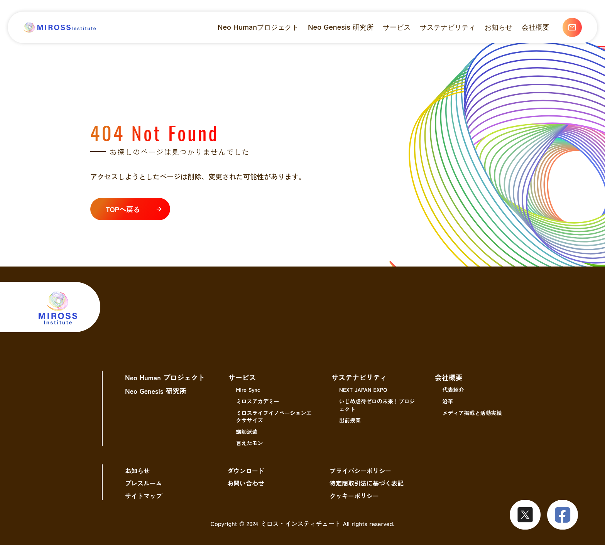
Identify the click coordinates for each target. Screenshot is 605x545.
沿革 (448, 401)
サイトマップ (143, 495)
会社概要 (449, 377)
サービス (242, 377)
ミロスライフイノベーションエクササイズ (274, 416)
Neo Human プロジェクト (165, 377)
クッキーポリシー (354, 495)
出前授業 (350, 420)
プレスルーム (143, 483)
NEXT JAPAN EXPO (363, 389)
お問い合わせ (245, 483)
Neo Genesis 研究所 (155, 391)
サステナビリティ (359, 377)
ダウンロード (245, 470)
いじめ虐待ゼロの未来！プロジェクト (377, 405)
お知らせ (137, 470)
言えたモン (249, 443)
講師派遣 (247, 431)
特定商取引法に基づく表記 (367, 483)
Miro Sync (248, 389)
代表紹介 (453, 389)
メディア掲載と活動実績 (472, 413)
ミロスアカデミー (257, 401)
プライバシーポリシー (360, 470)
